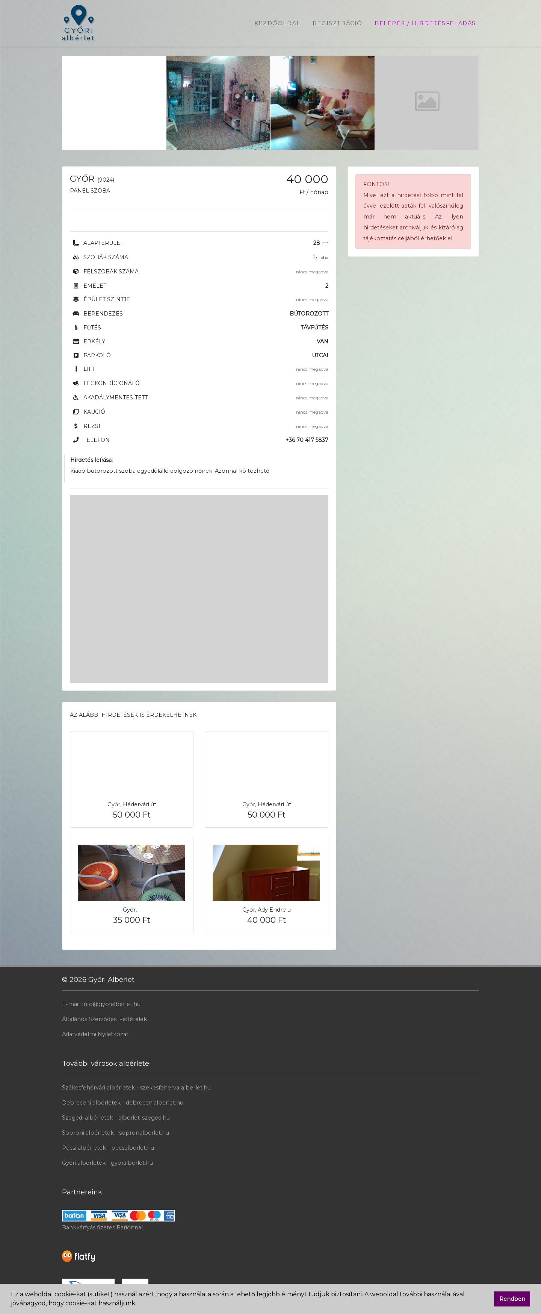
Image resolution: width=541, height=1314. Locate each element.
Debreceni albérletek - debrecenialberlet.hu (122, 1102)
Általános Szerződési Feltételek (104, 1019)
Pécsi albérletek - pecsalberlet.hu (108, 1147)
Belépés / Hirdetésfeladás (425, 23)
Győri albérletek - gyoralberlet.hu (107, 1162)
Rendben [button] (512, 1299)
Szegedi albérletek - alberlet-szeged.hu (116, 1117)
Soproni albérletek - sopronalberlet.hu (115, 1132)
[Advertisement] (114, 103)
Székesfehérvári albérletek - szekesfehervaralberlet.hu (136, 1087)
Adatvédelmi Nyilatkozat (95, 1034)
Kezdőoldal (277, 23)
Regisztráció (338, 23)
